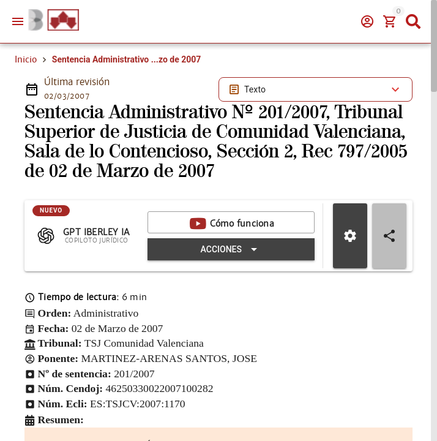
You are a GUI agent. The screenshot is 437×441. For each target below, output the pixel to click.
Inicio (26, 59)
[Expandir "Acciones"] (231, 249)
